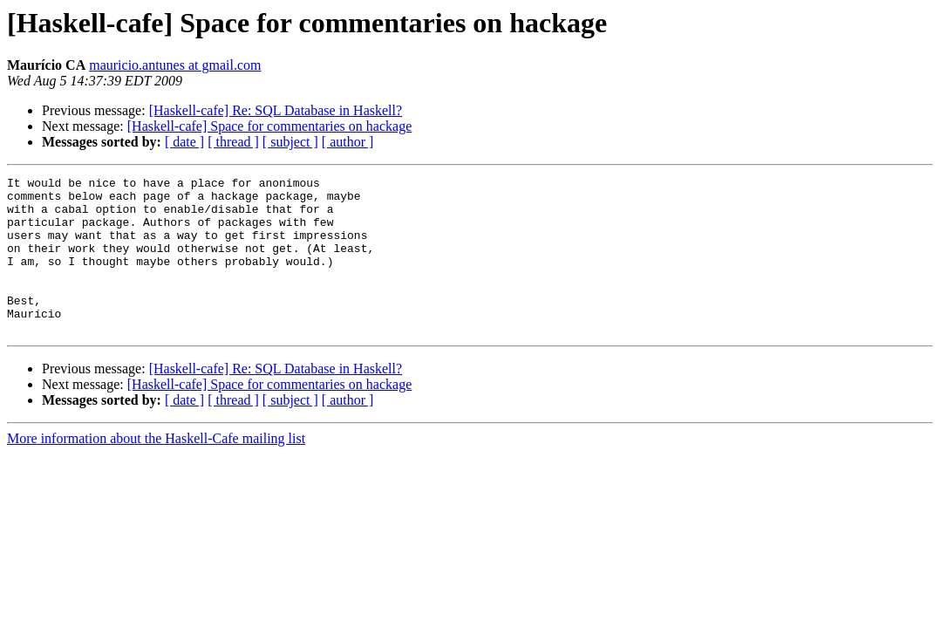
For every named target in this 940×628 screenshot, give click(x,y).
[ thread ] (233, 141)
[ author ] (348, 141)
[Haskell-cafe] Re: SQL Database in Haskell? (275, 110)
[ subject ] (290, 141)
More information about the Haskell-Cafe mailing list (156, 469)
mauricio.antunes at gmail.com (175, 65)
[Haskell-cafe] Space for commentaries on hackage (269, 126)
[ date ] (184, 141)
